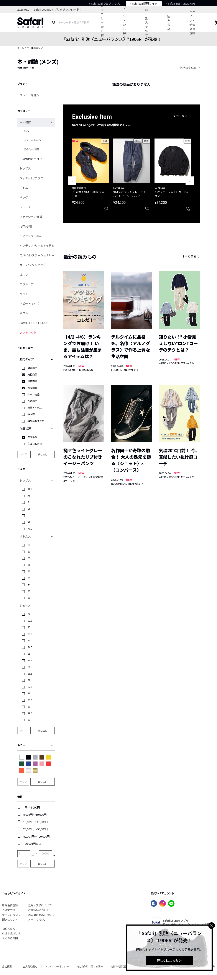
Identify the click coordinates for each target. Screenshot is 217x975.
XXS (30, 489)
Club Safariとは (11, 933)
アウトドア (27, 284)
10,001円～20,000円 (35, 822)
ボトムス (25, 536)
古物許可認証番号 (120, 966)
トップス (25, 168)
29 (29, 551)
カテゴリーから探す (102, 22)
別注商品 (32, 387)
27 (29, 680)
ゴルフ (24, 274)
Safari (27, 131)
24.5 (30, 647)
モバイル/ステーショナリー (37, 255)
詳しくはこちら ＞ (169, 960)
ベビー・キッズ (29, 303)
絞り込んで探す (147, 22)
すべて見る (180, 116)
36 (29, 598)
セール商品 (33, 394)
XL (29, 522)
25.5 (30, 660)
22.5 (30, 621)
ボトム (24, 187)
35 (29, 591)
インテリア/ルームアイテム (37, 245)
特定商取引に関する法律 (90, 966)
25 (29, 653)
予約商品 (32, 401)
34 (29, 584)
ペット (24, 294)
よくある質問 (10, 938)
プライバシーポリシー (57, 966)
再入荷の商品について (41, 914)
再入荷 (31, 414)
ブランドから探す (124, 22)
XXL (30, 528)
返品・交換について (40, 905)
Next (190, 180)
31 (29, 565)
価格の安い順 (188, 68)
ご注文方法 (8, 910)
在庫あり (32, 437)
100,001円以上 (32, 843)
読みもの (169, 23)
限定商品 (32, 381)
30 (29, 558)
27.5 (30, 687)
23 (29, 627)
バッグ (24, 197)
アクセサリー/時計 (31, 236)
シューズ (25, 207)
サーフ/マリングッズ (33, 265)
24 (29, 640)
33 (29, 578)
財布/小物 (26, 226)
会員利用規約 (30, 966)
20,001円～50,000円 (35, 829)
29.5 (30, 713)
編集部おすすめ (36, 421)
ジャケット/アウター (33, 178)
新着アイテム (35, 407)
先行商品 (32, 374)
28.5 (30, 700)
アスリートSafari (33, 140)
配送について (10, 919)
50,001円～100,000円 (36, 836)
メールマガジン (37, 919)
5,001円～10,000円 (35, 814)
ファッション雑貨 (31, 216)
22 (29, 614)
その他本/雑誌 (31, 149)
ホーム (20, 48)
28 (29, 545)
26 (29, 667)
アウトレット (28, 332)
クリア (23, 454)
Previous (72, 180)
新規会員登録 (10, 905)
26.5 (30, 673)
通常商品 (32, 368)
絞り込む (42, 454)
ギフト (24, 313)
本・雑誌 (25, 122)
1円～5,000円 (31, 807)
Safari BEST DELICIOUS (34, 322)
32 (29, 571)
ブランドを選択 (29, 95)
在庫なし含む (35, 443)
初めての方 (8, 928)
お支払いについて (38, 910)
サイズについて (11, 914)
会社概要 (8, 966)
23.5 (30, 634)
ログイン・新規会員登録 (193, 23)
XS (29, 495)
